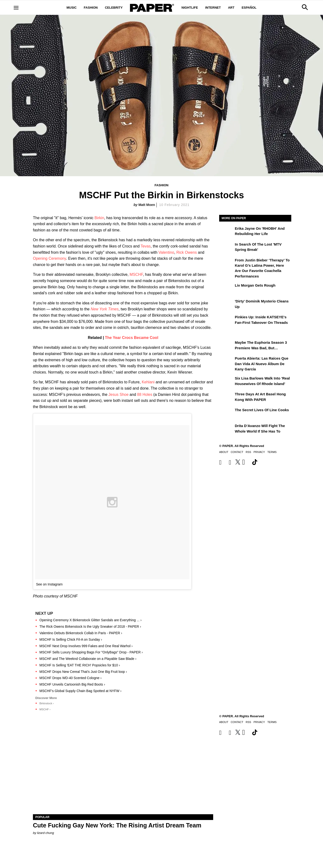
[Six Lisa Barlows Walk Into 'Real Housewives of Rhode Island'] (226, 382)
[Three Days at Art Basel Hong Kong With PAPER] (226, 398)
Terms (272, 452)
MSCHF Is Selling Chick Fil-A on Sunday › (70, 639)
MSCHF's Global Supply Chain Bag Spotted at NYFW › (80, 691)
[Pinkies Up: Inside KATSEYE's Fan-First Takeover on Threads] (226, 320)
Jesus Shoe (118, 394)
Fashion (91, 7)
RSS (248, 452)
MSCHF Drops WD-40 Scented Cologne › (70, 678)
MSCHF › (44, 709)
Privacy (259, 452)
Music (72, 7)
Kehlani (148, 382)
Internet (213, 7)
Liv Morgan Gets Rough (255, 285)
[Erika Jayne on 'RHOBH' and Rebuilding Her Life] (226, 232)
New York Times (104, 309)
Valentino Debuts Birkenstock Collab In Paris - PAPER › (80, 633)
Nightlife (189, 7)
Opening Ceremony (49, 258)
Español (249, 7)
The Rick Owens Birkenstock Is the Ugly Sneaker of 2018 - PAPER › (90, 626)
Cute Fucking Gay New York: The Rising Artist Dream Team (117, 825)
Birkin (99, 218)
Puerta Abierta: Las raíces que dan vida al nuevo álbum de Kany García (261, 363)
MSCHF (136, 274)
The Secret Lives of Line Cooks (262, 410)
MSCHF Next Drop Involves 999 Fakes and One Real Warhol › (86, 646)
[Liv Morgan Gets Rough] (226, 289)
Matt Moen (146, 205)
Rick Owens (186, 252)
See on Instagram (49, 584)
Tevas (146, 246)
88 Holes (144, 394)
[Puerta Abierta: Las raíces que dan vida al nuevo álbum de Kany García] (226, 362)
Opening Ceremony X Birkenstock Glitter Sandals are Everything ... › (90, 620)
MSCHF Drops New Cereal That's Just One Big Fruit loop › (83, 672)
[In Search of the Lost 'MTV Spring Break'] (226, 248)
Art (231, 7)
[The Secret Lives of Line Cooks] (226, 413)
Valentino (166, 252)
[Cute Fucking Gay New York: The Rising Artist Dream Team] (123, 769)
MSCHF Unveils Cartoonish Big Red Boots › (72, 684)
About (223, 452)
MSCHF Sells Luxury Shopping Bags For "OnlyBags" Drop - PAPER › (91, 652)
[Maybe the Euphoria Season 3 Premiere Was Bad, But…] (226, 346)
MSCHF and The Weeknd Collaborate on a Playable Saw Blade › (87, 659)
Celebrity (114, 7)
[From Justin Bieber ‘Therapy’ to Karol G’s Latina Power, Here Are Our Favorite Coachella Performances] (226, 264)
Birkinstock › (46, 703)
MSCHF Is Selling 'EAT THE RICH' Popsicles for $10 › (79, 665)
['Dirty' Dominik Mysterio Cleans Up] (226, 305)
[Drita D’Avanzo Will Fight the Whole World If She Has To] (226, 429)
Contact (237, 452)
